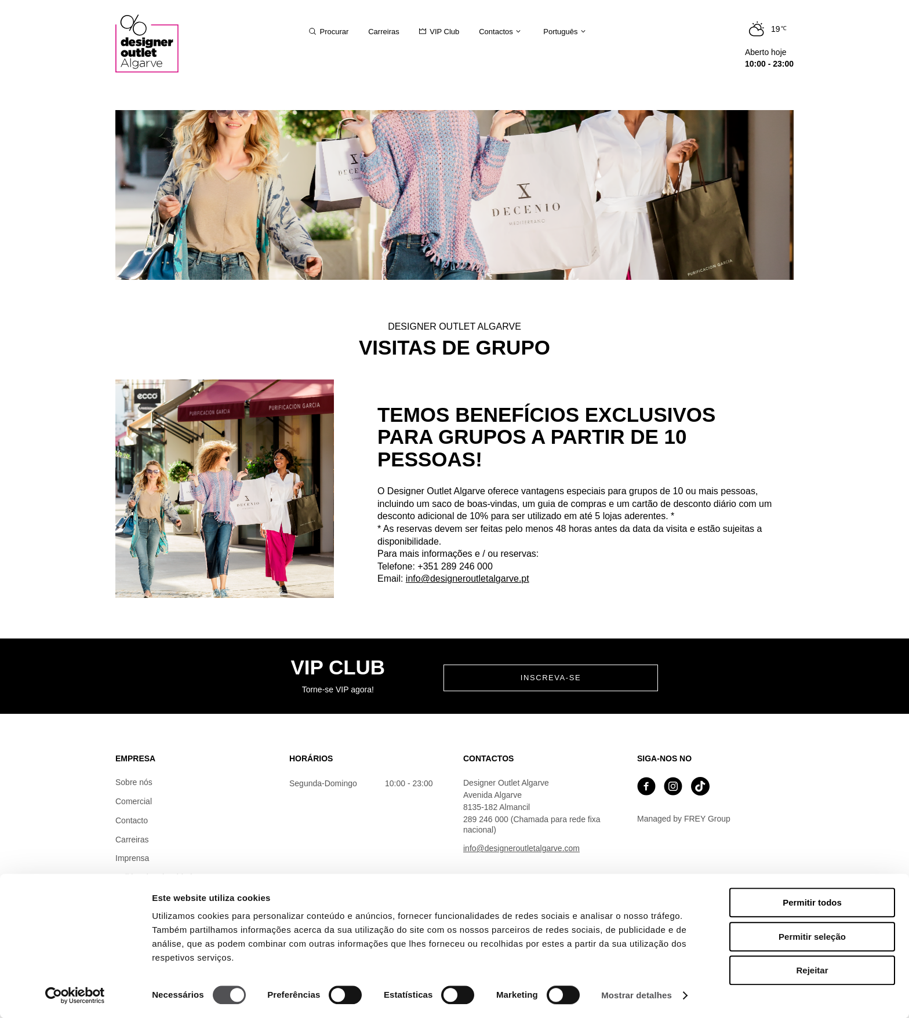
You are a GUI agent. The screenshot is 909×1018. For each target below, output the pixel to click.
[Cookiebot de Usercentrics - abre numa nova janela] (75, 995)
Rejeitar (812, 970)
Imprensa (132, 858)
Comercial (133, 801)
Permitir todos (812, 902)
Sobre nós (133, 782)
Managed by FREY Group (683, 818)
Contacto (131, 820)
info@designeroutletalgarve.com (521, 848)
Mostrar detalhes (636, 995)
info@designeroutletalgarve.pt (467, 578)
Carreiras (132, 839)
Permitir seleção (812, 937)
